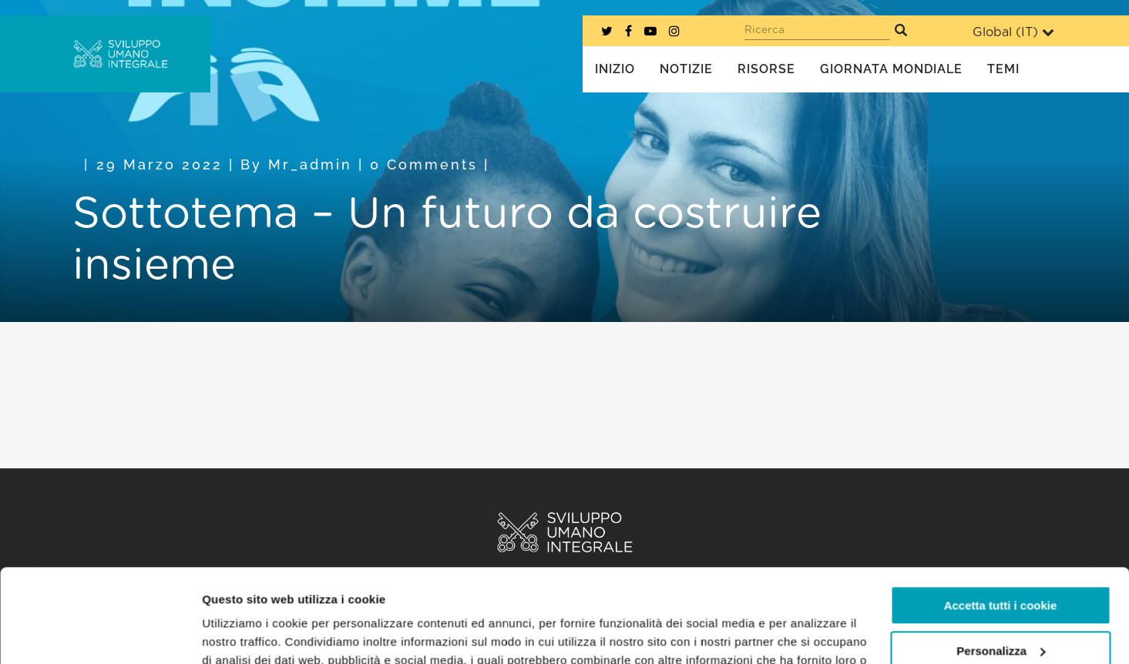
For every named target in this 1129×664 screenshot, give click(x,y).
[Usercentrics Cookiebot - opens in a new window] (99, 634)
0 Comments (424, 164)
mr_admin (310, 164)
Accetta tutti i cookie (1000, 518)
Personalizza (1000, 562)
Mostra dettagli (243, 633)
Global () (1013, 32)
